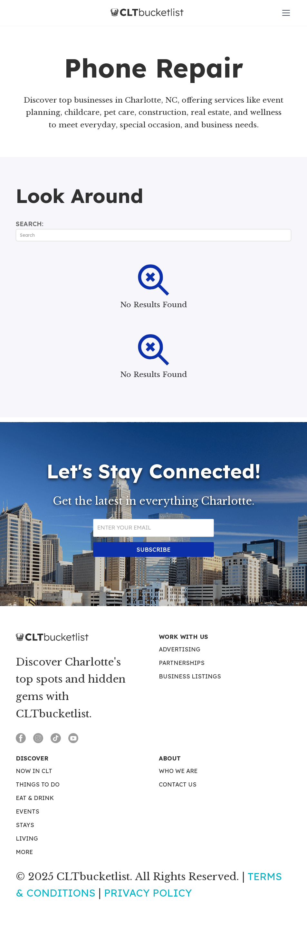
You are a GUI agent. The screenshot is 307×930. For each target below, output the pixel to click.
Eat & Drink (35, 798)
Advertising (179, 649)
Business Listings (190, 676)
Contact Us (178, 784)
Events (27, 812)
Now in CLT (34, 771)
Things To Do (38, 784)
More (24, 852)
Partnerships (182, 663)
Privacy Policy (148, 892)
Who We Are (178, 771)
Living (27, 839)
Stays (25, 825)
